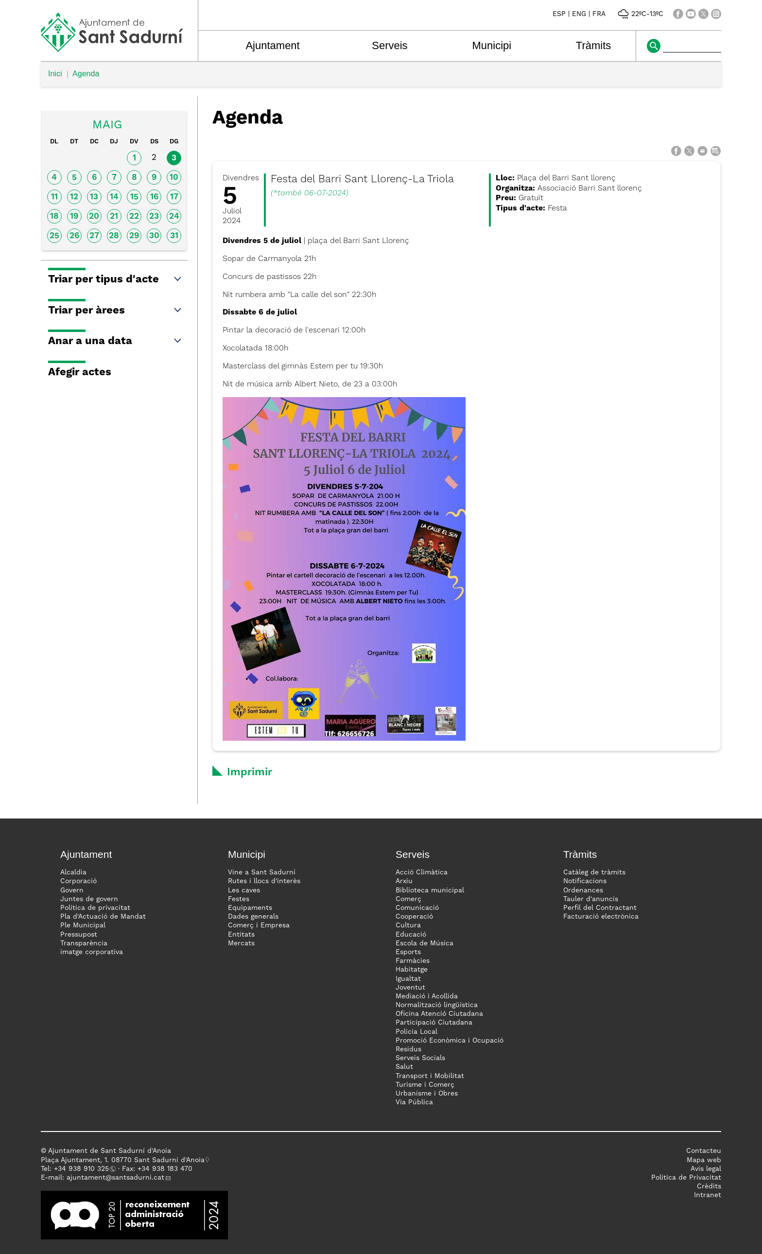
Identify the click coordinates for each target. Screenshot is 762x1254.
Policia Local (416, 1031)
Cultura (408, 925)
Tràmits (593, 45)
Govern (72, 890)
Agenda (85, 74)
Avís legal (706, 1169)
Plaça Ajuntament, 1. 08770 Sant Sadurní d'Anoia (123, 1160)
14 (114, 197)
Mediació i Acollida (427, 996)
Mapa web (704, 1160)
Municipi (492, 45)
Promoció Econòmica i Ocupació (449, 1040)
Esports (408, 952)
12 (74, 197)
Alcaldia (73, 872)
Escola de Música (424, 943)
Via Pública (414, 1102)
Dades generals (253, 916)
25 (54, 236)
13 (94, 197)
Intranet (707, 1195)
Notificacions (584, 881)
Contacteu (703, 1151)
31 (174, 236)
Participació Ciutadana (434, 1022)
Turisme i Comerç (425, 1084)
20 (94, 216)
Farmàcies (413, 961)
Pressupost (78, 934)
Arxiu (404, 881)
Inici (55, 74)
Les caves (244, 890)
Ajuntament (272, 45)
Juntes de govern (89, 899)
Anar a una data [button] (115, 341)
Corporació (78, 881)
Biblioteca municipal (430, 890)
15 (134, 197)
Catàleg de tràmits (594, 872)
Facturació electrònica (601, 916)
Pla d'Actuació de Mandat (103, 916)
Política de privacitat (95, 908)
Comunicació (417, 908)
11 (54, 197)
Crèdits (709, 1186)
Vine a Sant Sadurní (261, 872)
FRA (599, 14)
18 (54, 216)
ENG (579, 14)
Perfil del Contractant (600, 908)
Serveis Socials (420, 1058)
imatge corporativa (91, 952)
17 (174, 197)
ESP (559, 14)
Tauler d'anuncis (590, 899)
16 (154, 197)
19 (74, 216)
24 (174, 216)
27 (94, 236)
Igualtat (408, 978)
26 (74, 236)
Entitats (241, 934)
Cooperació (414, 916)
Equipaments (250, 908)
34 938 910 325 (83, 1169)
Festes (238, 899)
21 (114, 216)
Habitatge (412, 969)
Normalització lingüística (437, 1005)
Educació (411, 934)
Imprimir (249, 772)
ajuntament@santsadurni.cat (115, 1177)
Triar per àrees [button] (115, 310)
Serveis (389, 45)
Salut (404, 1066)
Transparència (83, 943)
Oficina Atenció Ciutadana (439, 1013)
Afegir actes (79, 372)
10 (174, 178)
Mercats (241, 943)
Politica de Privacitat (686, 1177)
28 (114, 236)
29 (134, 236)
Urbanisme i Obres (427, 1093)
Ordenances (583, 890)
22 (134, 216)
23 (154, 216)
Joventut (410, 987)
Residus (408, 1049)
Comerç (408, 899)
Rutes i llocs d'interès (264, 881)
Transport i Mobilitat (430, 1076)
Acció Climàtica (422, 872)
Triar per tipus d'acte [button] (115, 279)
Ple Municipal (82, 925)
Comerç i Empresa (259, 925)
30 (154, 236)
